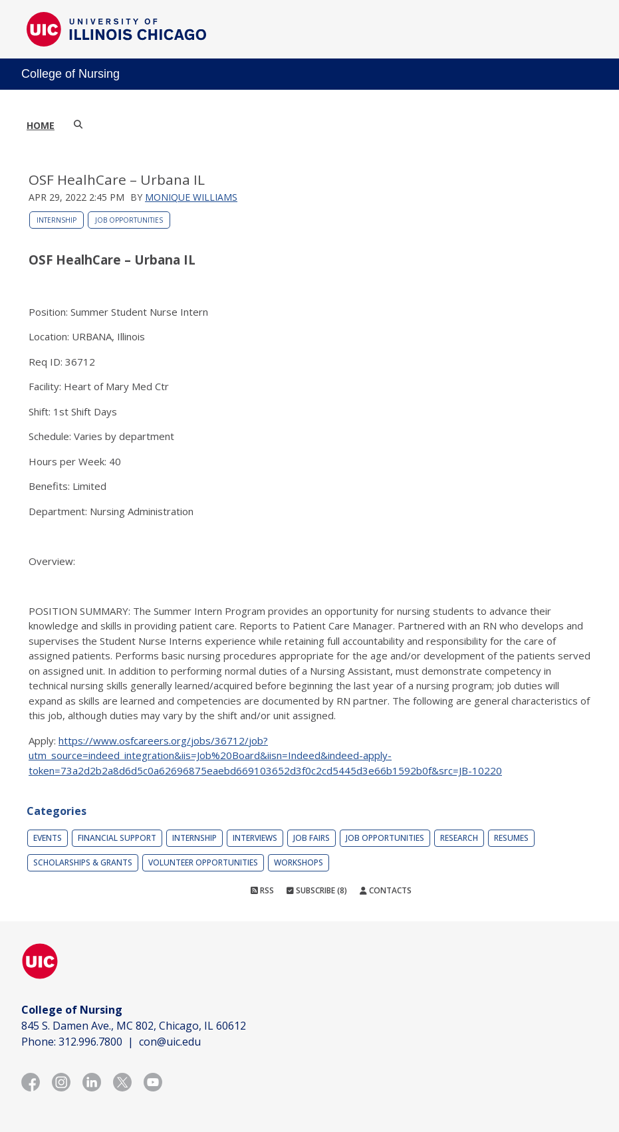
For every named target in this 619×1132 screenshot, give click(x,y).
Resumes (511, 838)
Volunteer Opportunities (203, 862)
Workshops (298, 862)
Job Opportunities (129, 220)
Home (41, 125)
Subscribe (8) (317, 890)
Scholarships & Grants (82, 862)
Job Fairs (311, 838)
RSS (262, 890)
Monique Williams (191, 197)
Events (47, 838)
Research (459, 838)
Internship (56, 220)
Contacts (386, 890)
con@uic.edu (170, 1041)
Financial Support (117, 838)
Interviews (255, 838)
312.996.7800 (90, 1041)
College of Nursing (70, 73)
